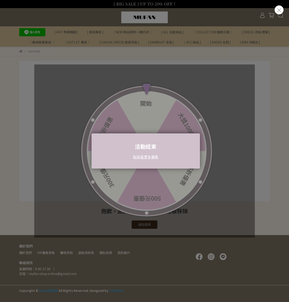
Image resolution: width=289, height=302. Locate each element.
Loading (144, 151)
